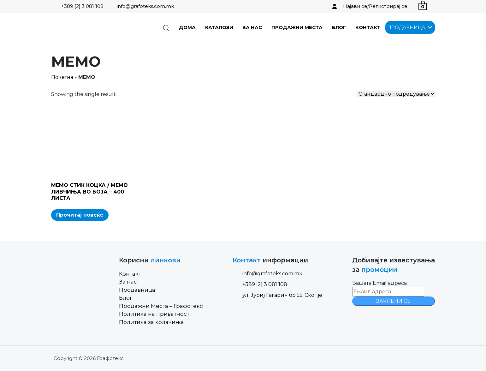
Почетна (62, 77)
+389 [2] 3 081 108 (82, 6)
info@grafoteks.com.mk (145, 6)
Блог (339, 27)
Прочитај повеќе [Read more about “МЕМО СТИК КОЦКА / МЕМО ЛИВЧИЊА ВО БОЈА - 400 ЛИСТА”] (80, 215)
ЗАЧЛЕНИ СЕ (393, 301)
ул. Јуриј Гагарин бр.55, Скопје (277, 295)
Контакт (368, 27)
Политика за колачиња (151, 322)
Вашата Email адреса (379, 283)
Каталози (219, 27)
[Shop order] (396, 94)
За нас (252, 27)
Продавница (137, 290)
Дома (187, 27)
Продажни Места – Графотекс (161, 306)
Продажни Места (297, 27)
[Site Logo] (83, 28)
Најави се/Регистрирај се (375, 6)
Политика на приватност (154, 314)
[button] (406, 27)
